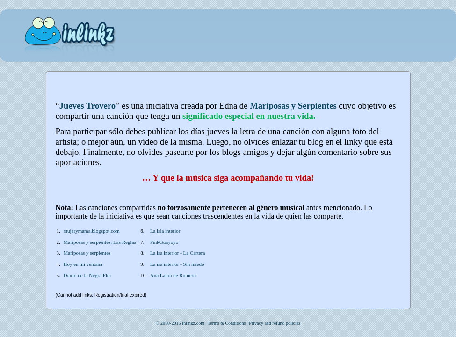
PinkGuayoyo (164, 242)
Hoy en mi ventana (83, 264)
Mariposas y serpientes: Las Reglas (100, 242)
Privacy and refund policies (274, 323)
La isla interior (165, 231)
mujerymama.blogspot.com (92, 231)
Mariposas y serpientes (87, 253)
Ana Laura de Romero (173, 275)
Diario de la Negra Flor (88, 275)
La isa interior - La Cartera (177, 253)
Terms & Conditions (227, 323)
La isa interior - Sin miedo (177, 264)
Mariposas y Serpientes (293, 105)
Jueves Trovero (87, 105)
